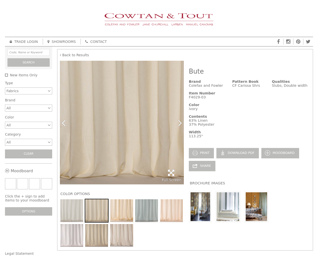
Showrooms (61, 42)
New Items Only (24, 75)
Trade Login (24, 42)
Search (29, 62)
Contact (96, 42)
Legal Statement (19, 254)
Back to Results (74, 55)
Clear (28, 153)
